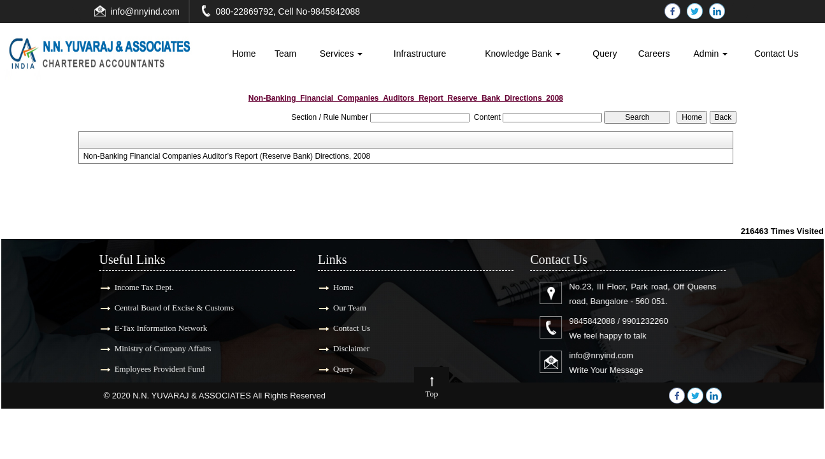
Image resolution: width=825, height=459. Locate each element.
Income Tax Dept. (140, 287)
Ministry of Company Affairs (159, 348)
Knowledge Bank (523, 53)
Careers (654, 53)
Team (285, 53)
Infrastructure (420, 53)
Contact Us (776, 53)
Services (341, 53)
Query (604, 53)
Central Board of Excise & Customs (170, 307)
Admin (711, 53)
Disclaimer (347, 348)
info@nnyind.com (145, 11)
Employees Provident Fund (156, 369)
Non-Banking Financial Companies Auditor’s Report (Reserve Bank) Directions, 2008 (226, 156)
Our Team (345, 307)
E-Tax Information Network (157, 328)
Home (243, 53)
